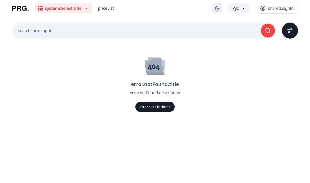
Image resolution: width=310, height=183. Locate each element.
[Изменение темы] (217, 8)
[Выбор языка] (239, 8)
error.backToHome (155, 106)
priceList (106, 8)
